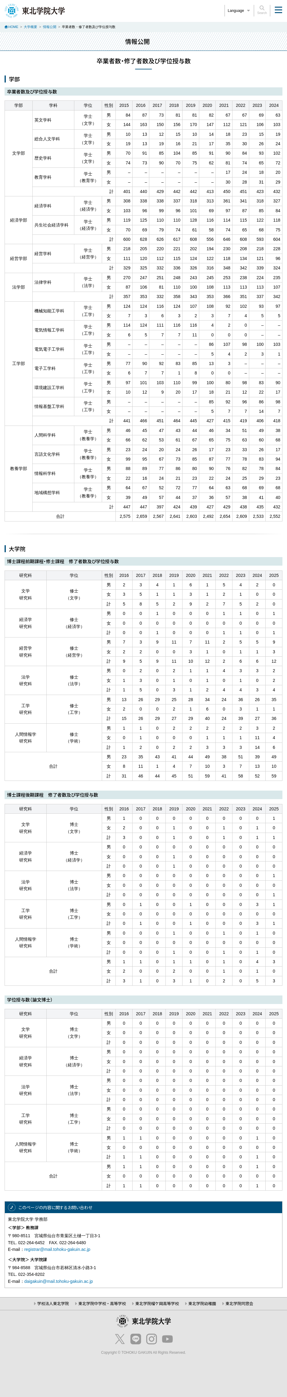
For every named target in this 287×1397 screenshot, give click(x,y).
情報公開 (49, 27)
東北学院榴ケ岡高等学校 (157, 1303)
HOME (13, 27)
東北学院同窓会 (239, 1303)
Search (262, 10)
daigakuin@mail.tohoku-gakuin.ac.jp (58, 1281)
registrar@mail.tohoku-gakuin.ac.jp (57, 1249)
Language (239, 11)
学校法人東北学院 (53, 1303)
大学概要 (30, 27)
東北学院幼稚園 (202, 1303)
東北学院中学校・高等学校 (102, 1303)
